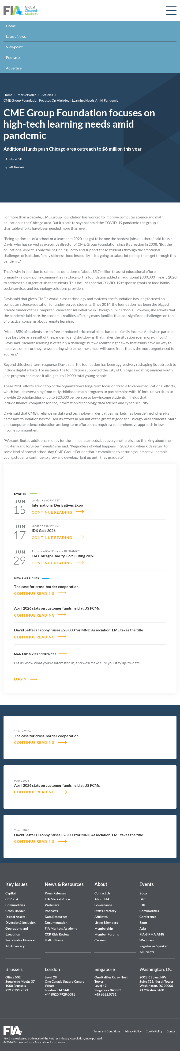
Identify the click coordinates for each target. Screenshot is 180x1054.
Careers (100, 937)
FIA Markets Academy (61, 926)
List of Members (106, 920)
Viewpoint (14, 47)
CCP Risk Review (57, 931)
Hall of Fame (54, 937)
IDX (142, 902)
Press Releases (55, 890)
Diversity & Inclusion (20, 920)
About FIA (101, 896)
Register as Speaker (153, 943)
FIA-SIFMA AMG (151, 931)
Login (20, 676)
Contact (171, 1028)
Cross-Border (15, 908)
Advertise (14, 68)
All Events (146, 949)
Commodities (15, 902)
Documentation (56, 920)
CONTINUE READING (52, 511)
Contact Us (102, 890)
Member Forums (106, 931)
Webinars (52, 902)
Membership (103, 926)
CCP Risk (12, 896)
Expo (143, 920)
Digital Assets (15, 914)
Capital (10, 890)
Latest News (16, 36)
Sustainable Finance (19, 937)
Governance (103, 902)
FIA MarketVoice (57, 896)
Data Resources (56, 914)
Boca (143, 890)
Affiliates (101, 914)
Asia (142, 926)
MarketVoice (27, 95)
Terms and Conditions (107, 1028)
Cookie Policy (154, 1028)
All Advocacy (15, 943)
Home (11, 25)
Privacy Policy (133, 1028)
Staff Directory (105, 908)
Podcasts (13, 57)
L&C (142, 896)
